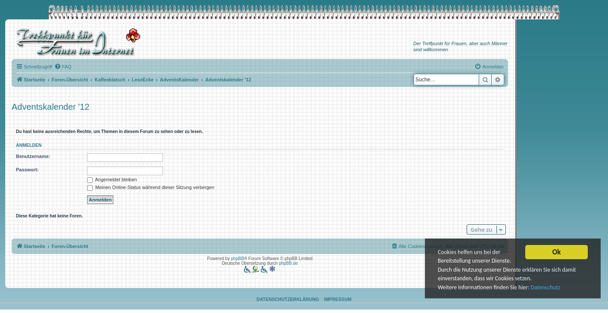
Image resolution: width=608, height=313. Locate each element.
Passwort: (27, 169)
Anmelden (29, 145)
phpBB (237, 258)
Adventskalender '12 (51, 107)
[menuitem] (63, 67)
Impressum (338, 299)
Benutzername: (33, 156)
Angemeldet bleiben (112, 179)
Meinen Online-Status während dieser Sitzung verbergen (150, 187)
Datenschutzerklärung (287, 299)
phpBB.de (288, 263)
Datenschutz (545, 287)
